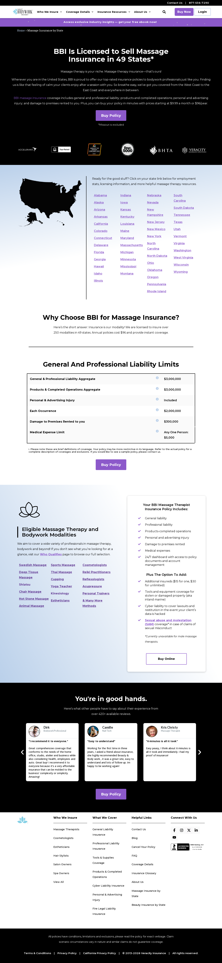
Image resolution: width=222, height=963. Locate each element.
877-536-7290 (199, 2)
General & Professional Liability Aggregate (62, 379)
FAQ (134, 855)
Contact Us (175, 2)
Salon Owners (62, 864)
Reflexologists (93, 579)
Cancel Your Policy (143, 847)
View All (58, 882)
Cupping (57, 579)
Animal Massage (31, 606)
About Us (142, 12)
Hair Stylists (61, 855)
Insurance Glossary (144, 873)
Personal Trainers (96, 593)
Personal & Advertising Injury (52, 400)
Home (21, 30)
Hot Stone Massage (34, 598)
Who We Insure (49, 12)
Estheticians (60, 600)
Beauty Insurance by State (148, 904)
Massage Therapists (66, 829)
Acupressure (92, 586)
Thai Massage (61, 572)
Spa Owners (61, 873)
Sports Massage (63, 565)
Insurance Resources (113, 12)
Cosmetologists (95, 565)
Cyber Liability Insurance (108, 885)
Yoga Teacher (61, 586)
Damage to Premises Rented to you (57, 421)
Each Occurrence (43, 411)
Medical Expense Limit (47, 432)
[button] (164, 12)
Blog (135, 838)
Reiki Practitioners (96, 572)
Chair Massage (30, 591)
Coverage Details (79, 12)
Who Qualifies (51, 554)
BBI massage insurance (30, 98)
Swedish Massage (33, 565)
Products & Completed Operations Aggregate (65, 389)
